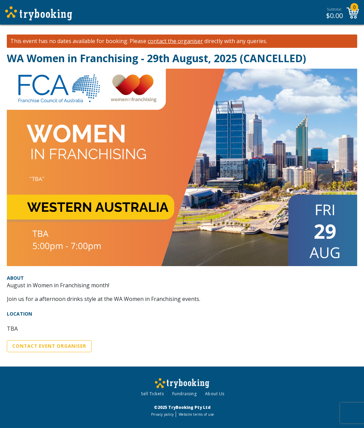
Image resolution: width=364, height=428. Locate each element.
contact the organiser (175, 41)
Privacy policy (162, 414)
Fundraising (184, 394)
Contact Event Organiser (49, 346)
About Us (214, 394)
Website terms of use (196, 414)
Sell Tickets (152, 394)
